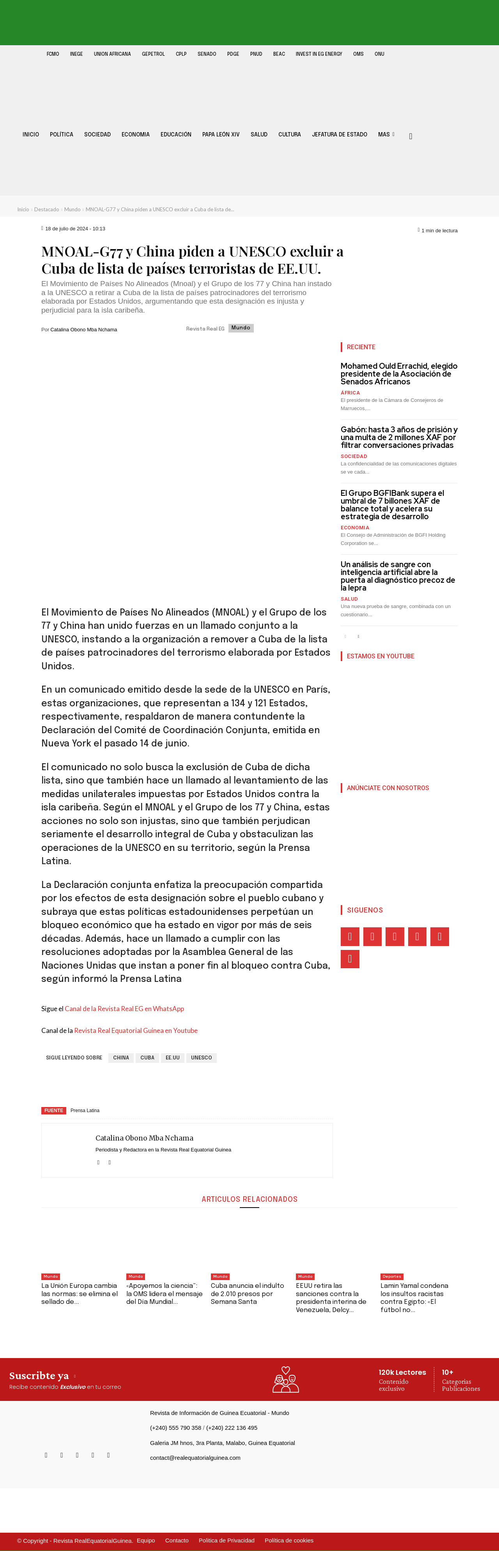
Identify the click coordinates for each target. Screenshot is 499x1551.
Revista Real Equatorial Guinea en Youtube (136, 1030)
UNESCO (201, 1058)
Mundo (72, 209)
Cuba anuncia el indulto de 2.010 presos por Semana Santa (247, 1294)
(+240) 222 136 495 (231, 1427)
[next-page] (358, 637)
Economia (355, 528)
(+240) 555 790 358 (175, 1427)
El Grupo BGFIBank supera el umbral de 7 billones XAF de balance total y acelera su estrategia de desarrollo (392, 505)
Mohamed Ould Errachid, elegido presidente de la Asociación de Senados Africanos (399, 374)
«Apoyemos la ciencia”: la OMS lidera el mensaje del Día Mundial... (164, 1294)
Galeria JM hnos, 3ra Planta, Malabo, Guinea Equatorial (222, 1443)
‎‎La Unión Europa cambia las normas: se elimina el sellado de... (79, 1294)
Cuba (147, 1058)
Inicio (23, 209)
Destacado (46, 209)
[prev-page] (345, 637)
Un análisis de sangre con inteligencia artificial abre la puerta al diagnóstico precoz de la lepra (398, 576)
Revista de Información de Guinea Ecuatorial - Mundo (219, 1413)
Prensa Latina (85, 1110)
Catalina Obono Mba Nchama (83, 329)
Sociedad (354, 456)
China (121, 1058)
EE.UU (173, 1058)
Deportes (392, 1276)
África (350, 393)
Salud (349, 599)
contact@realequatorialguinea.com (195, 1457)
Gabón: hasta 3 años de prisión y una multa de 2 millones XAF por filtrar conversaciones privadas (399, 437)
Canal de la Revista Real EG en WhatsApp (124, 1009)
